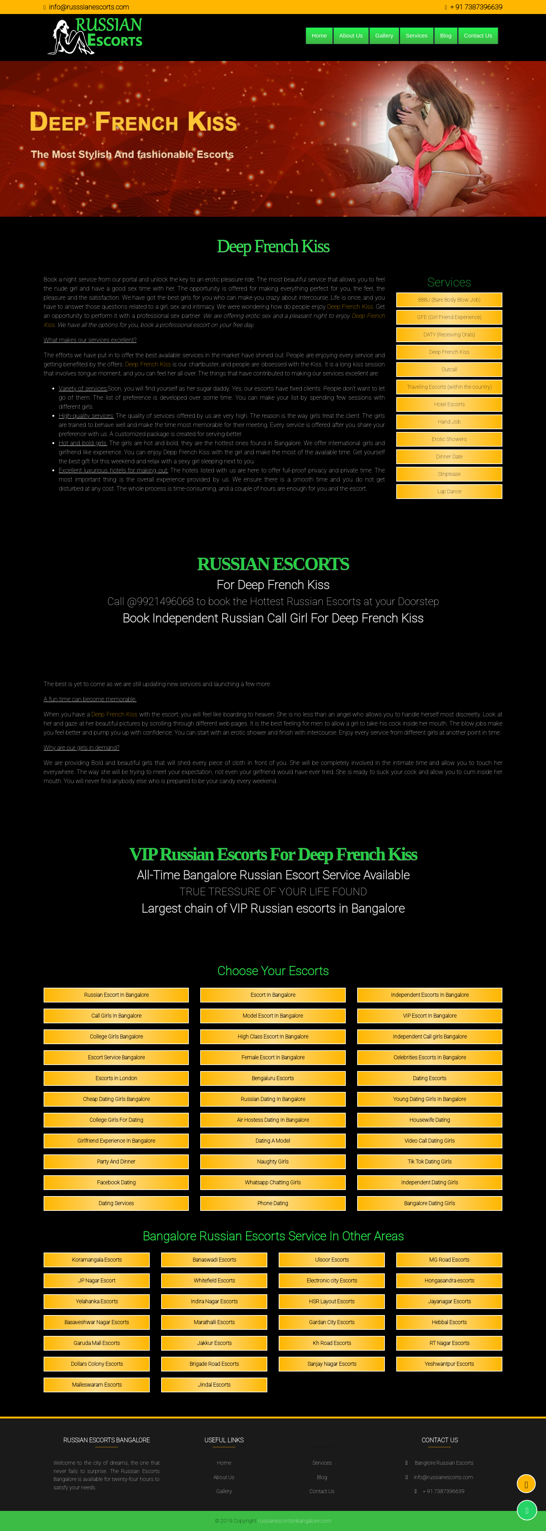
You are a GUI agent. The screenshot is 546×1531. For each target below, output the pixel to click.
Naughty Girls (273, 1162)
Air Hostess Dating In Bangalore (273, 1120)
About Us (351, 35)
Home (319, 35)
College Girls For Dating (116, 1120)
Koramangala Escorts (97, 1260)
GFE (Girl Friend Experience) (449, 317)
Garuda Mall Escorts (97, 1343)
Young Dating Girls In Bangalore (429, 1099)
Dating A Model (273, 1141)
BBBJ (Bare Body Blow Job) (449, 300)
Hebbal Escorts (449, 1322)
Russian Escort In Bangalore (116, 995)
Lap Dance (449, 491)
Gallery (384, 35)
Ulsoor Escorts (332, 1260)
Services (417, 35)
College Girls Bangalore (116, 1037)
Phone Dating (272, 1203)
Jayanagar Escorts (449, 1301)
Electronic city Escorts (332, 1281)
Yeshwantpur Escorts (449, 1364)
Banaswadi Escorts (214, 1260)
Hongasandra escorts (449, 1281)
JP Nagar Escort (96, 1281)
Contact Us (478, 35)
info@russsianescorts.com (89, 7)
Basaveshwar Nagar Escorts (96, 1322)
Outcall (449, 369)
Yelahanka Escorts (97, 1301)
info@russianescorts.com (443, 1477)
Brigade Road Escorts (214, 1364)
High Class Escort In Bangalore (273, 1037)
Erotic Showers (449, 439)
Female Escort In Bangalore (273, 1057)
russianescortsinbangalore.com (294, 1521)
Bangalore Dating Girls (429, 1203)
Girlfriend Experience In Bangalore (116, 1141)
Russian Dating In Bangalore (273, 1099)
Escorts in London (116, 1078)
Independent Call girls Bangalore (430, 1037)
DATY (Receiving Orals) (449, 335)
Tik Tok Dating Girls (430, 1162)
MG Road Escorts (449, 1260)
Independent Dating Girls (429, 1182)
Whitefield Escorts (214, 1281)
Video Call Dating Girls (430, 1141)
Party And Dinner (116, 1162)
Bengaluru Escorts (273, 1078)
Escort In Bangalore (273, 995)
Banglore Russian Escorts (444, 1463)
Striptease (449, 474)
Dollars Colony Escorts (97, 1364)
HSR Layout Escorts (332, 1301)
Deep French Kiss (350, 306)
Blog (446, 35)
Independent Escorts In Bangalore (430, 995)
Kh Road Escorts (332, 1343)
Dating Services (116, 1203)
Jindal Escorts (214, 1385)
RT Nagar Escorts (449, 1343)
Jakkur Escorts (214, 1343)
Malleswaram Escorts (97, 1385)
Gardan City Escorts (332, 1322)
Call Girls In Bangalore (116, 1016)
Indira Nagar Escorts (214, 1301)
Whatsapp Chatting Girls (273, 1182)
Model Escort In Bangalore (273, 1016)
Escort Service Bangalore (116, 1057)
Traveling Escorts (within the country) (449, 387)
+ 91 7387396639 (476, 7)
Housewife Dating (430, 1120)
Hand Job (449, 422)
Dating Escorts (429, 1078)
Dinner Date (449, 457)
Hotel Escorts (449, 404)
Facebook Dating (116, 1182)
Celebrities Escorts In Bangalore (430, 1057)
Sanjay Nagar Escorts (332, 1364)
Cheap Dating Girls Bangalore (116, 1099)
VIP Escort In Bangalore (430, 1016)
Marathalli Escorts (214, 1322)
